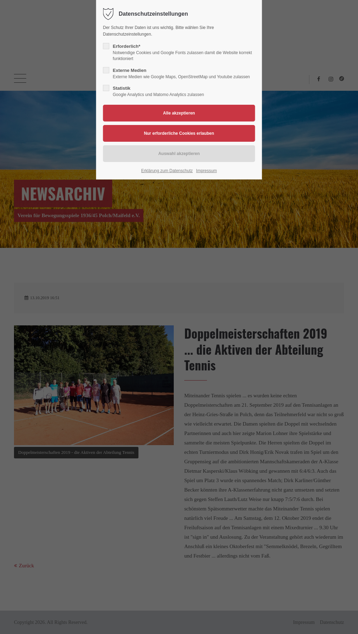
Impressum (206, 170)
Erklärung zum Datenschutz (167, 170)
